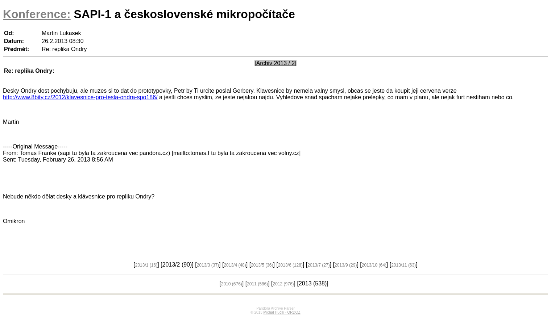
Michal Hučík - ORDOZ (281, 312)
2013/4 (235, 265)
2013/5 (262, 265)
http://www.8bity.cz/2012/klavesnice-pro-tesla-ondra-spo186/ (80, 97)
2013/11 (403, 265)
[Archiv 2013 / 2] (275, 63)
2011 (257, 283)
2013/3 (208, 265)
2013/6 (290, 265)
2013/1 (146, 265)
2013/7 (318, 265)
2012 (283, 283)
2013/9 (346, 265)
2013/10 (374, 265)
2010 (231, 283)
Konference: (37, 14)
